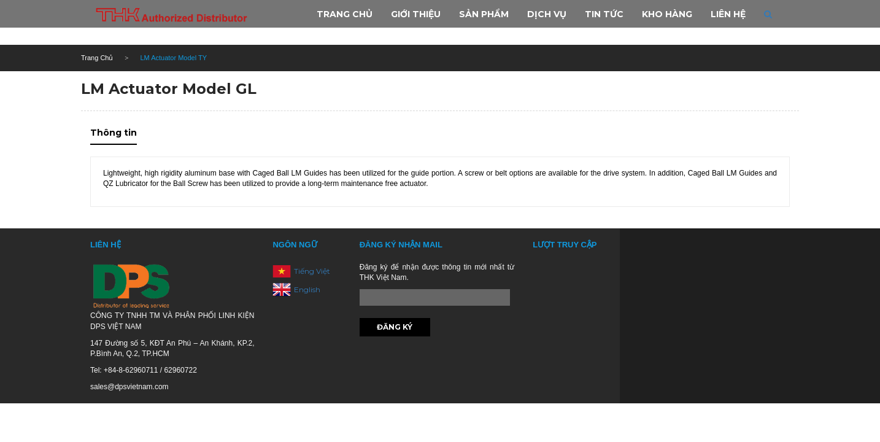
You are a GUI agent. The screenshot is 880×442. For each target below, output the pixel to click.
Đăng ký (394, 327)
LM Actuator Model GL (169, 89)
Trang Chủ (97, 57)
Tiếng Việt (312, 270)
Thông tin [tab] (113, 132)
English (307, 288)
